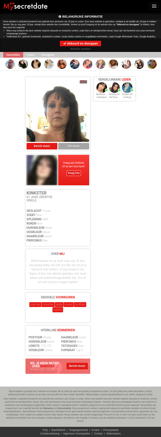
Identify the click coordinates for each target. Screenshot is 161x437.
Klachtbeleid (58, 430)
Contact (98, 433)
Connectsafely (63, 408)
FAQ (45, 430)
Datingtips (47, 55)
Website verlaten (80, 48)
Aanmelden (13, 55)
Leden (30, 55)
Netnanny (48, 408)
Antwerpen (102, 97)
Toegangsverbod (78, 430)
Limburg (127, 97)
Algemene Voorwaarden (76, 433)
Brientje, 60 (114, 94)
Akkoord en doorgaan (80, 43)
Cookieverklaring (49, 433)
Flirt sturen (74, 146)
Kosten (95, 430)
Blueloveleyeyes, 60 (105, 94)
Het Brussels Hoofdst (119, 97)
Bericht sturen (42, 146)
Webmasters (113, 433)
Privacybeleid (110, 430)
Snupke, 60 (127, 94)
